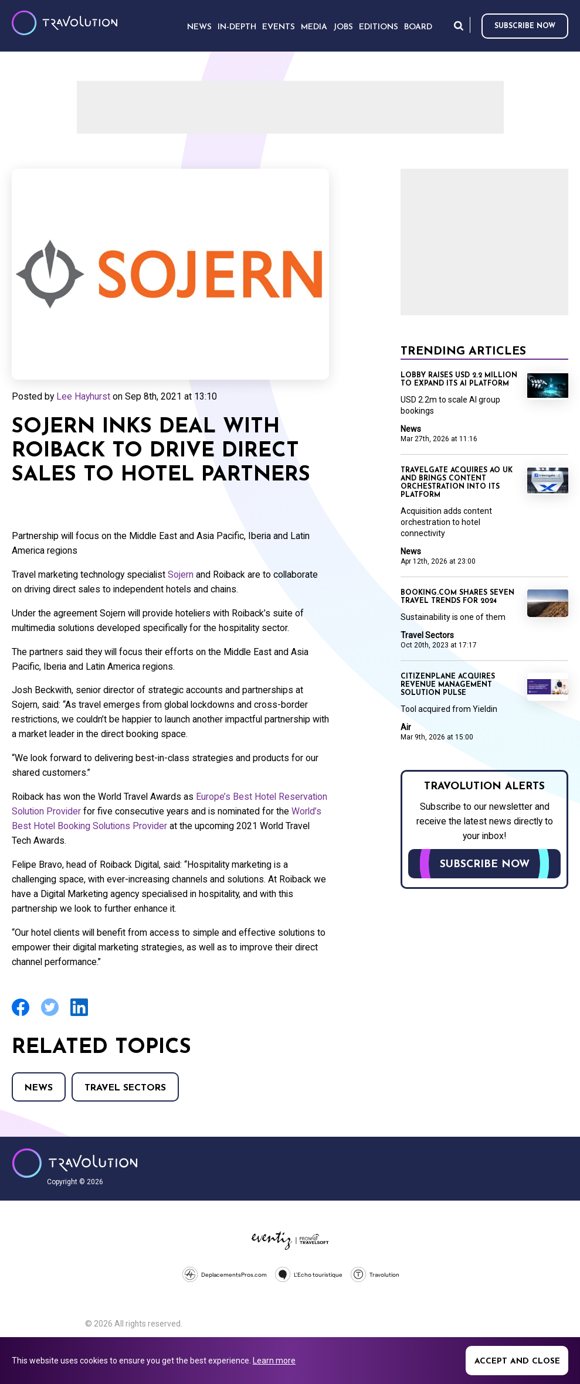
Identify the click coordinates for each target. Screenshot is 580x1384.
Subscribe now (524, 26)
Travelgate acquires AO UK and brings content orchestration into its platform (457, 483)
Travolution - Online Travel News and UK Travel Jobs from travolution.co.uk (75, 1163)
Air (406, 727)
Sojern (181, 574)
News (39, 1088)
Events (278, 27)
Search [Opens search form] (458, 25)
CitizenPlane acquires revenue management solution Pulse (448, 685)
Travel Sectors (125, 1088)
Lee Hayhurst (83, 396)
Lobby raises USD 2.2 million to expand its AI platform (459, 379)
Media (314, 27)
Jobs (343, 27)
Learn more (274, 1360)
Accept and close (517, 1361)
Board (418, 27)
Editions (378, 27)
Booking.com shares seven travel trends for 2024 (457, 597)
